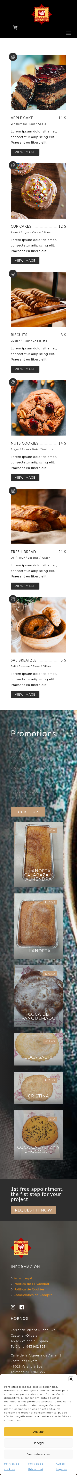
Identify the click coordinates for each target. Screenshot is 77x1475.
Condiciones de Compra (33, 1295)
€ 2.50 (50, 902)
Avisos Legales (61, 1466)
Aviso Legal (23, 1278)
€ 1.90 (50, 1041)
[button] (71, 1379)
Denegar (39, 1443)
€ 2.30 (50, 1080)
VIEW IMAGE (25, 152)
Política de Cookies (29, 1289)
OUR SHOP (28, 812)
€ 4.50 (50, 974)
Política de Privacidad (36, 1466)
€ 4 (52, 830)
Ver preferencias (38, 1454)
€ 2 (52, 1119)
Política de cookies (11, 1466)
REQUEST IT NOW (33, 1209)
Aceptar (38, 1431)
